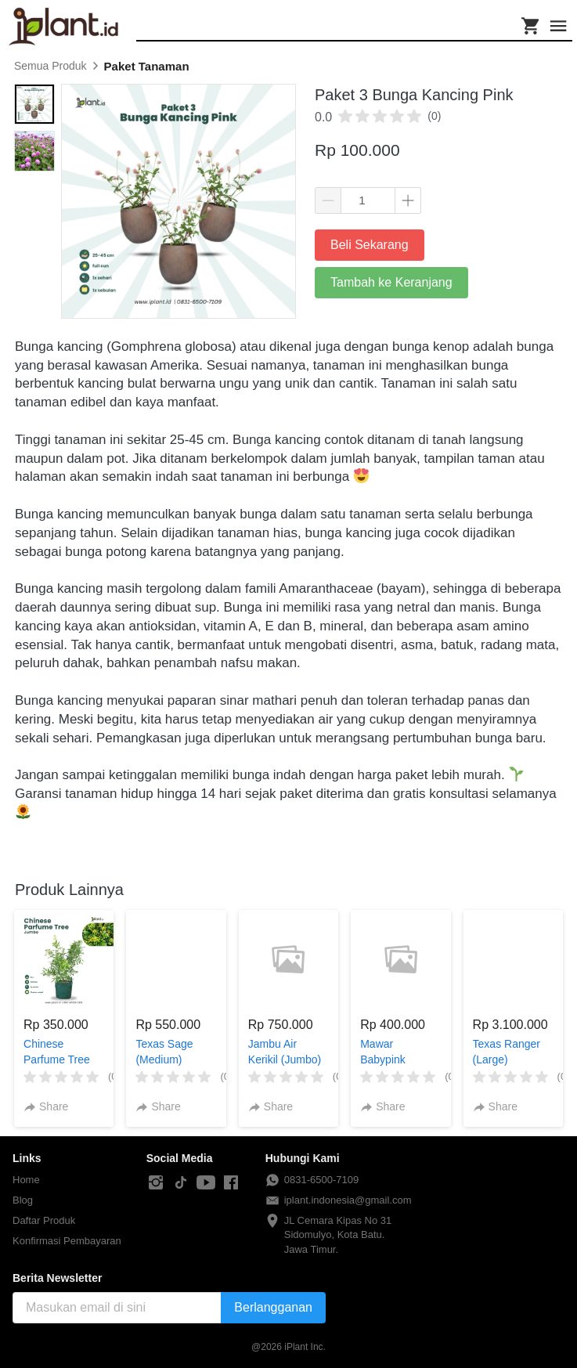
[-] (155, 1183)
